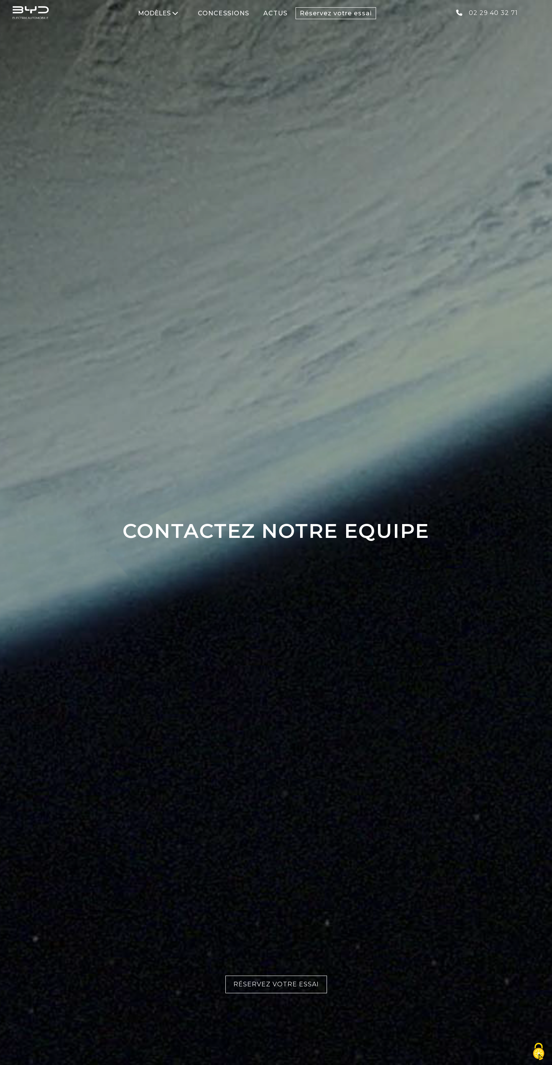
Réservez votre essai (336, 13)
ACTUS (275, 13)
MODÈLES (158, 13)
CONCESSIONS (223, 13)
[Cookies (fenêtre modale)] (538, 1052)
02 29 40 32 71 (487, 12)
